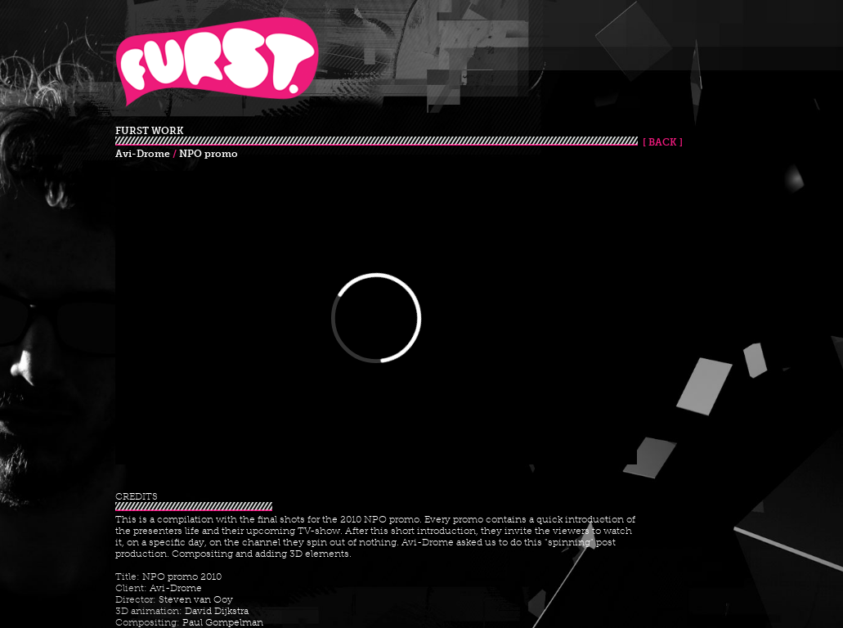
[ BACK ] (660, 142)
